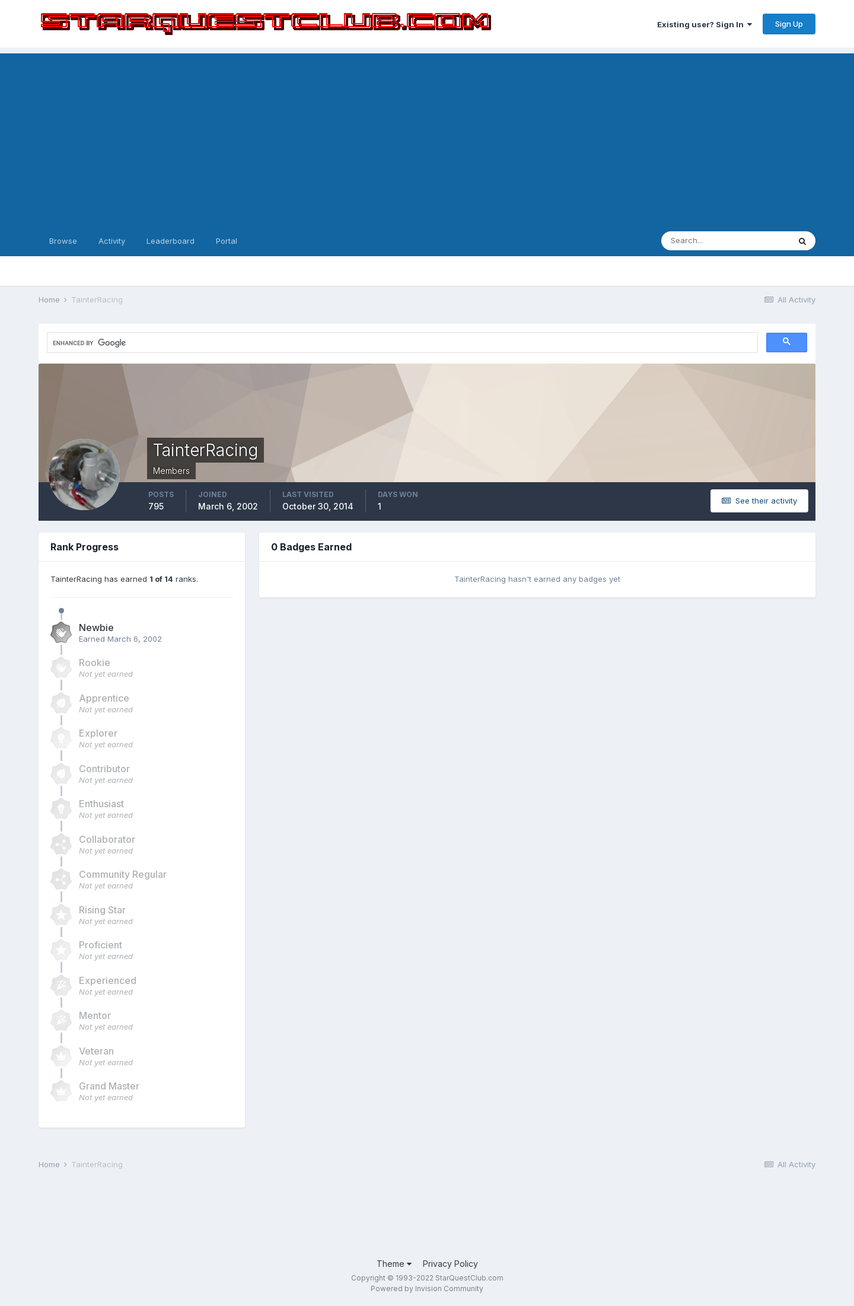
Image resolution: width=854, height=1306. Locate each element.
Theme (394, 1264)
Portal (226, 241)
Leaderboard (170, 241)
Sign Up (789, 23)
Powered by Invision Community (427, 1288)
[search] (156, 343)
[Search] (725, 240)
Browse (63, 241)
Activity (111, 241)
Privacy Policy (450, 1264)
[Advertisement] (427, 136)
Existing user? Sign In (704, 24)
